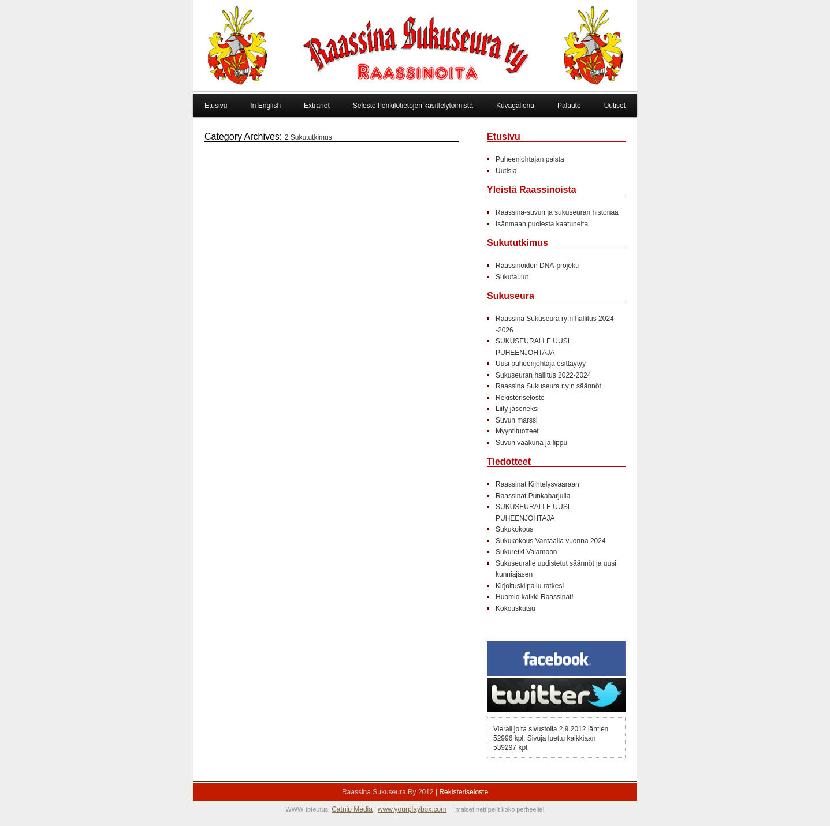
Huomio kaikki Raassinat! (535, 597)
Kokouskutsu (515, 608)
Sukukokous (514, 529)
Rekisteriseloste (520, 398)
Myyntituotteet (517, 431)
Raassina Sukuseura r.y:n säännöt (548, 386)
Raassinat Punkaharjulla (534, 496)
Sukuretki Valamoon (526, 552)
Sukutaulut (512, 277)
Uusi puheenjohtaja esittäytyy (541, 364)
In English (265, 106)
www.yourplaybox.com (412, 809)
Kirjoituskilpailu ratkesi (530, 586)
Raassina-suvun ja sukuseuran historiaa (557, 212)
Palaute (569, 106)
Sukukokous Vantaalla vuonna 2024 (551, 541)
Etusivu (215, 106)
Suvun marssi (517, 420)
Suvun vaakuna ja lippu (531, 443)
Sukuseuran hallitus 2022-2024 (543, 375)
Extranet (317, 106)
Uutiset (615, 106)
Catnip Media (352, 809)
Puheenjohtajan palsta (530, 159)
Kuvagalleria (515, 106)
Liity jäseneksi (517, 409)
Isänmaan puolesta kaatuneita (542, 224)
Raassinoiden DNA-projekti (537, 265)
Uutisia (506, 171)
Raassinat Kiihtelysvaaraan (537, 484)
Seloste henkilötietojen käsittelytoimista (413, 106)
